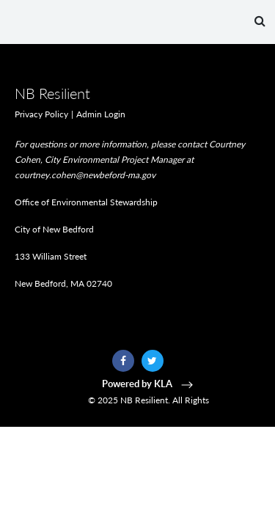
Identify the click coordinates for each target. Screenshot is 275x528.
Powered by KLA (149, 383)
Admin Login (100, 114)
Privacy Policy (41, 114)
